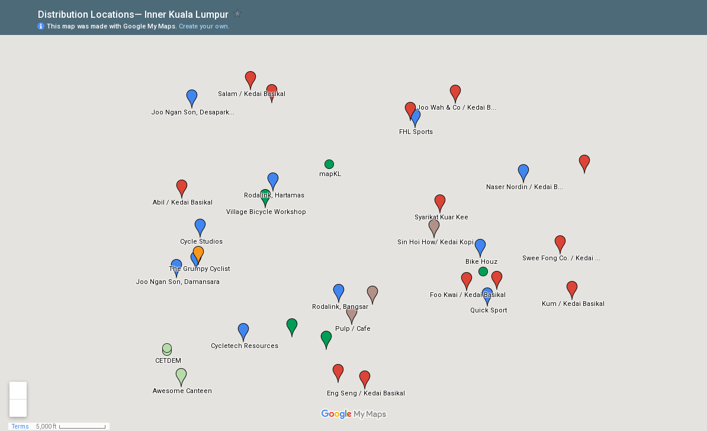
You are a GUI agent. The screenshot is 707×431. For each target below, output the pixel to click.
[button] (181, 189)
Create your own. (204, 26)
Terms (20, 426)
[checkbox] (238, 13)
